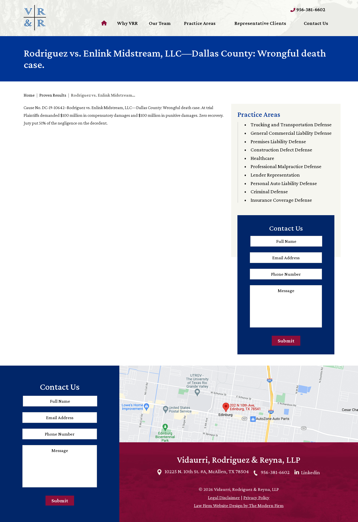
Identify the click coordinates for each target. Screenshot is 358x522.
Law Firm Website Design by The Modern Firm (239, 505)
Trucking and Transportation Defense (291, 125)
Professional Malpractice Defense (286, 166)
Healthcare (262, 158)
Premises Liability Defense (278, 141)
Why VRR (127, 23)
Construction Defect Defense (281, 150)
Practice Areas (200, 23)
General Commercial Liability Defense (291, 133)
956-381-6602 (310, 9)
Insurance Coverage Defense (281, 200)
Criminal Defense (269, 192)
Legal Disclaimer (224, 497)
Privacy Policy (256, 497)
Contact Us (316, 23)
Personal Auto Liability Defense (284, 183)
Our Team (160, 23)
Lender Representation (275, 175)
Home (104, 23)
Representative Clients (260, 23)
